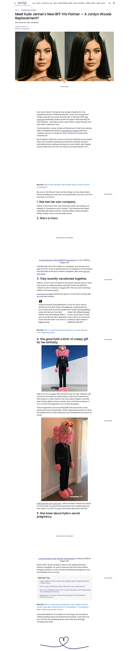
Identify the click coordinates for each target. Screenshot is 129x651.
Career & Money (90, 3)
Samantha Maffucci (21, 26)
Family (55, 3)
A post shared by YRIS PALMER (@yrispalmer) (57, 260)
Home (17, 10)
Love (33, 3)
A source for (45, 294)
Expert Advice (100, 3)
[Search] (109, 3)
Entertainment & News (65, 3)
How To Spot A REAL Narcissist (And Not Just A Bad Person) (62, 586)
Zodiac (38, 3)
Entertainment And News (29, 10)
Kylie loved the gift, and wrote (49, 503)
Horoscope (45, 3)
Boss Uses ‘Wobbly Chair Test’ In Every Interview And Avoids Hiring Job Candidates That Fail (65, 591)
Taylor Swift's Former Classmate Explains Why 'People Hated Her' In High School (65, 582)
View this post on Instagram (64, 237)
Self (51, 3)
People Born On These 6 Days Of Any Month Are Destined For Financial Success (63, 596)
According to (69, 130)
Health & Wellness (78, 3)
